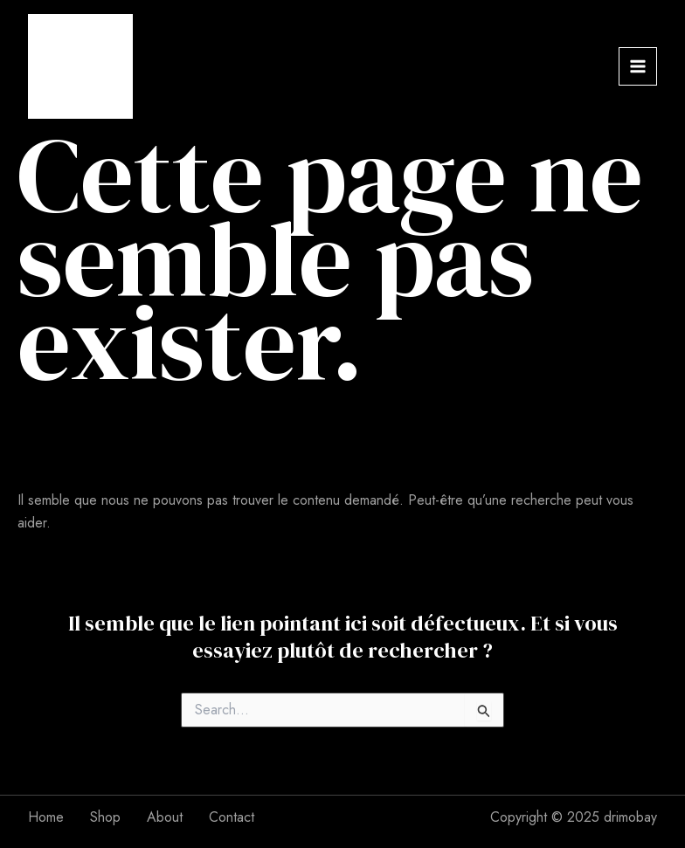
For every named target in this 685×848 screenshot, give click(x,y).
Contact (231, 817)
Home (46, 817)
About (165, 817)
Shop (105, 817)
